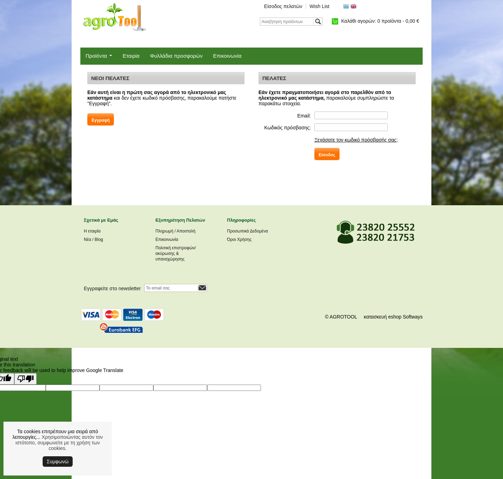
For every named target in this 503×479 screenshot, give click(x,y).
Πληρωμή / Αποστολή (175, 231)
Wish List (319, 6)
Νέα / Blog (93, 239)
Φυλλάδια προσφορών (176, 56)
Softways (413, 317)
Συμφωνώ (57, 461)
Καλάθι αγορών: (380, 21)
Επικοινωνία (227, 56)
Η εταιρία (92, 231)
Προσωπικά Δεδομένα (247, 231)
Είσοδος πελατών (283, 6)
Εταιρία (131, 56)
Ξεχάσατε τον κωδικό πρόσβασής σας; (356, 140)
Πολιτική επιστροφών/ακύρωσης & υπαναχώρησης (175, 253)
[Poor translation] (25, 379)
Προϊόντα (96, 56)
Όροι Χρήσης (239, 239)
